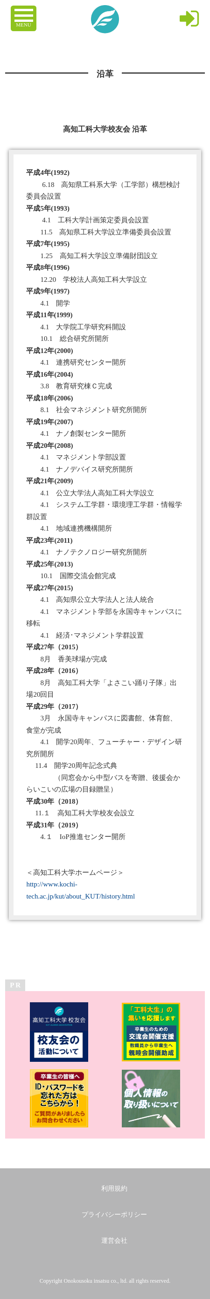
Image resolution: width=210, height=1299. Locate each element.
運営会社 (114, 1240)
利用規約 (114, 1188)
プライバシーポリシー (114, 1214)
